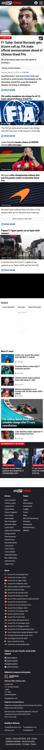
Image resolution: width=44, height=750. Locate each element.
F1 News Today (5, 38)
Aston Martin (28, 503)
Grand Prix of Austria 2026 (16, 602)
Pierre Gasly (9, 515)
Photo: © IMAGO (6, 33)
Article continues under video (22, 219)
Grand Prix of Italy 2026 (15, 617)
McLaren (5, 175)
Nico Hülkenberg (11, 558)
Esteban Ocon (10, 540)
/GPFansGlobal (11, 667)
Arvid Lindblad (10, 552)
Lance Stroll (9, 546)
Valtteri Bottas (10, 561)
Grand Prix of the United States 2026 (19, 629)
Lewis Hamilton (8, 142)
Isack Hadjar (9, 518)
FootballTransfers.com (13, 727)
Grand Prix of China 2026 (15, 577)
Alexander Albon (10, 524)
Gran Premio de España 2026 (17, 620)
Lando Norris (9, 506)
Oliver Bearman (10, 537)
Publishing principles (13, 741)
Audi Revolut (27, 506)
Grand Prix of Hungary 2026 (16, 611)
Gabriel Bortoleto (11, 555)
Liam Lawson (9, 549)
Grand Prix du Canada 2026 (16, 593)
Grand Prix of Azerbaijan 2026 (17, 623)
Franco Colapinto (11, 512)
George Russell (10, 533)
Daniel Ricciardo (27, 76)
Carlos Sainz (9, 527)
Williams (26, 530)
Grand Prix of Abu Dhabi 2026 (17, 644)
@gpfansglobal (11, 661)
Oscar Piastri (9, 509)
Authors (8, 738)
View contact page (10, 717)
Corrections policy (28, 741)
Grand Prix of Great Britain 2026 (18, 605)
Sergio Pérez (9, 564)
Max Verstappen (11, 521)
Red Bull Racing (28, 527)
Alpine (25, 500)
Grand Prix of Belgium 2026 (16, 608)
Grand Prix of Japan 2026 (15, 581)
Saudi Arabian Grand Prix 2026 (17, 587)
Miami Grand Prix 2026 (14, 590)
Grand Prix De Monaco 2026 (16, 596)
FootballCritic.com (30, 727)
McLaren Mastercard (30, 518)
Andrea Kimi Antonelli (12, 530)
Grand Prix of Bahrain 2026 (16, 584)
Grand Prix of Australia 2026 (16, 574)
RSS (28, 738)
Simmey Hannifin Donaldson (11, 68)
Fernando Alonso (11, 543)
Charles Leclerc (10, 503)
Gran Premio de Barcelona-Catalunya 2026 (22, 599)
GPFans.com (9, 730)
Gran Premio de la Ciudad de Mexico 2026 (21, 632)
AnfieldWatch (28, 730)
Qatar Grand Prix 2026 (14, 641)
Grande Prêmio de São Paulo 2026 (19, 635)
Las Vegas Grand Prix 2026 (16, 638)
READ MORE (9, 90)
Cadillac (26, 509)
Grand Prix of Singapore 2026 (17, 626)
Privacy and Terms (19, 738)
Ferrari (4, 145)
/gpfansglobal (11, 658)
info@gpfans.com (11, 698)
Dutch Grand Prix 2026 (14, 614)
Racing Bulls (27, 524)
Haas (25, 515)
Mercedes (26, 521)
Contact (34, 738)
